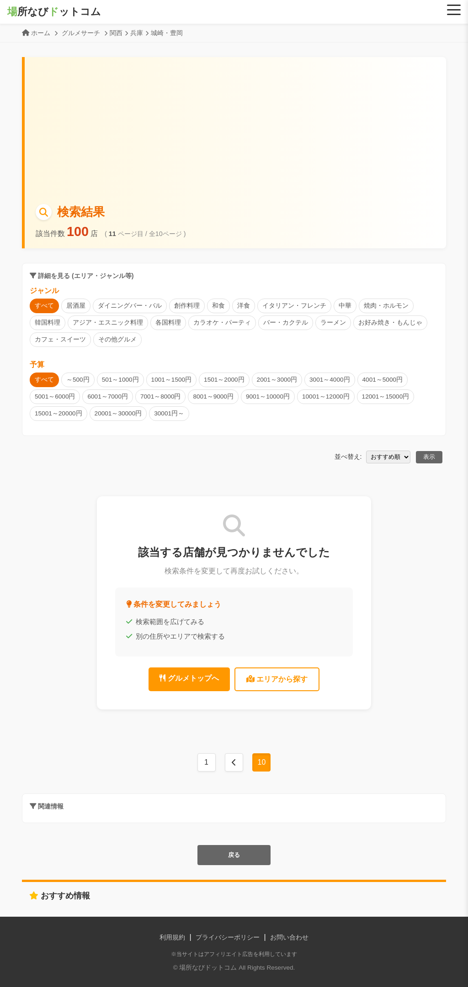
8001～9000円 (213, 396)
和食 (218, 305)
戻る (234, 854)
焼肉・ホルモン (386, 305)
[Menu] (454, 10)
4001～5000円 (382, 379)
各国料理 (168, 322)
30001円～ (169, 413)
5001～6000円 (55, 396)
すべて (44, 305)
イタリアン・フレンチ (294, 305)
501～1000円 (120, 379)
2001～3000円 (277, 379)
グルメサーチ (81, 33)
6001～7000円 (107, 396)
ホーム (40, 33)
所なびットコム (54, 11)
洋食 (243, 305)
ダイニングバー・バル (130, 305)
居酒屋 (75, 305)
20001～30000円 (118, 413)
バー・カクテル (285, 322)
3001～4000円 (329, 379)
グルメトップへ (189, 678)
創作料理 (187, 305)
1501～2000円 (224, 379)
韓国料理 (47, 322)
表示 (429, 456)
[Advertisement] (235, 134)
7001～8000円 (160, 396)
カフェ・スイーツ (60, 339)
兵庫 (136, 33)
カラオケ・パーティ (222, 322)
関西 (116, 33)
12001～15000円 (386, 396)
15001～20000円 (58, 413)
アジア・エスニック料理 (108, 322)
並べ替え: (348, 456)
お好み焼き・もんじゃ (390, 322)
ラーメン (333, 322)
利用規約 (172, 937)
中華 (345, 305)
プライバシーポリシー (228, 937)
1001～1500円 (171, 379)
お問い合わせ (289, 937)
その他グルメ (117, 339)
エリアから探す (277, 679)
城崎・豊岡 (167, 33)
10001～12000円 (326, 396)
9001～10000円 (268, 396)
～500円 (78, 379)
